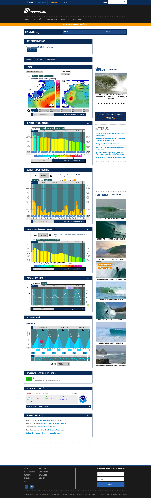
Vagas (43, 128)
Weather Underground (57, 430)
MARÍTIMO (44, 176)
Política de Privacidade (41, 494)
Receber (111, 484)
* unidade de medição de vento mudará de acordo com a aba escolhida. (68, 176)
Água (51, 76)
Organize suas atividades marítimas (39, 47)
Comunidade (51, 19)
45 (88, 191)
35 (88, 196)
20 (88, 204)
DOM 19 (55, 285)
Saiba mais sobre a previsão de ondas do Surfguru (43, 433)
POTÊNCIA (43, 235)
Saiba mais (32, 50)
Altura (29, 76)
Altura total (36, 128)
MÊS (67, 364)
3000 (28, 253)
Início (27, 19)
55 (88, 185)
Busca (105, 2)
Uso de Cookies (55, 494)
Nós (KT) (35, 180)
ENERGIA (34, 235)
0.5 (28, 147)
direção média (88, 216)
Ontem (32, 285)
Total (33, 240)
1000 (28, 259)
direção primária (28, 152)
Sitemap (72, 494)
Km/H (41, 180)
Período (35, 76)
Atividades (77, 19)
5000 (28, 248)
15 (88, 206)
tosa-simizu (30, 323)
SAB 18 (43, 285)
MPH (49, 180)
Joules (28, 260)
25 (88, 201)
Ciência (27, 478)
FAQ (93, 494)
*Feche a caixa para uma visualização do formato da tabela (71, 236)
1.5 (28, 142)
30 (88, 198)
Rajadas (71, 180)
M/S (45, 180)
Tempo (46, 76)
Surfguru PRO (29, 471)
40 (88, 193)
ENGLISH (87, 494)
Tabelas (29, 59)
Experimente (43, 481)
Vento (41, 76)
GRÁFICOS (52, 364)
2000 (28, 256)
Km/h (87, 208)
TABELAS (61, 364)
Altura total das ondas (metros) (43, 79)
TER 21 (77, 285)
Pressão (44, 283)
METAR (47, 430)
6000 (28, 246)
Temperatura (36, 283)
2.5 (28, 137)
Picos (26, 481)
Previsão (38, 19)
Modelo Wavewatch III (47, 420)
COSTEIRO (35, 176)
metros (28, 146)
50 (88, 188)
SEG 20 (66, 285)
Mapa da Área (51, 59)
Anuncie (64, 494)
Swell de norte (59, 128)
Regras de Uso (28, 494)
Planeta (65, 19)
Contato (79, 494)
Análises (42, 478)
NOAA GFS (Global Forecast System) (54, 423)
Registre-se (41, 2)
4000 (28, 251)
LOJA (65, 2)
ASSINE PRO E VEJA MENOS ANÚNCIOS (75, 24)
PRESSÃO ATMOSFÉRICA (35, 72)
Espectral (39, 59)
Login (29, 2)
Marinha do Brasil (44, 427)
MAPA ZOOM (66, 72)
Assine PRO (53, 2)
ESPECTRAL (66, 74)
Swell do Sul (50, 128)
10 (88, 209)
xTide (53, 427)
